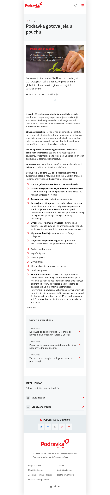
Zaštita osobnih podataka (40, 475)
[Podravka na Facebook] (55, 487)
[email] (69, 427)
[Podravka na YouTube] (59, 487)
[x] (55, 427)
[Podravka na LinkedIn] (51, 487)
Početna (30, 21)
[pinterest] (62, 427)
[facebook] (48, 427)
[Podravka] (33, 7)
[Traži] (76, 5)
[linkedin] (41, 427)
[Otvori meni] (83, 5)
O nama (60, 466)
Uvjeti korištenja (35, 470)
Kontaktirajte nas (64, 470)
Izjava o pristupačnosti (38, 480)
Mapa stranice (34, 466)
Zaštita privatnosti (65, 475)
